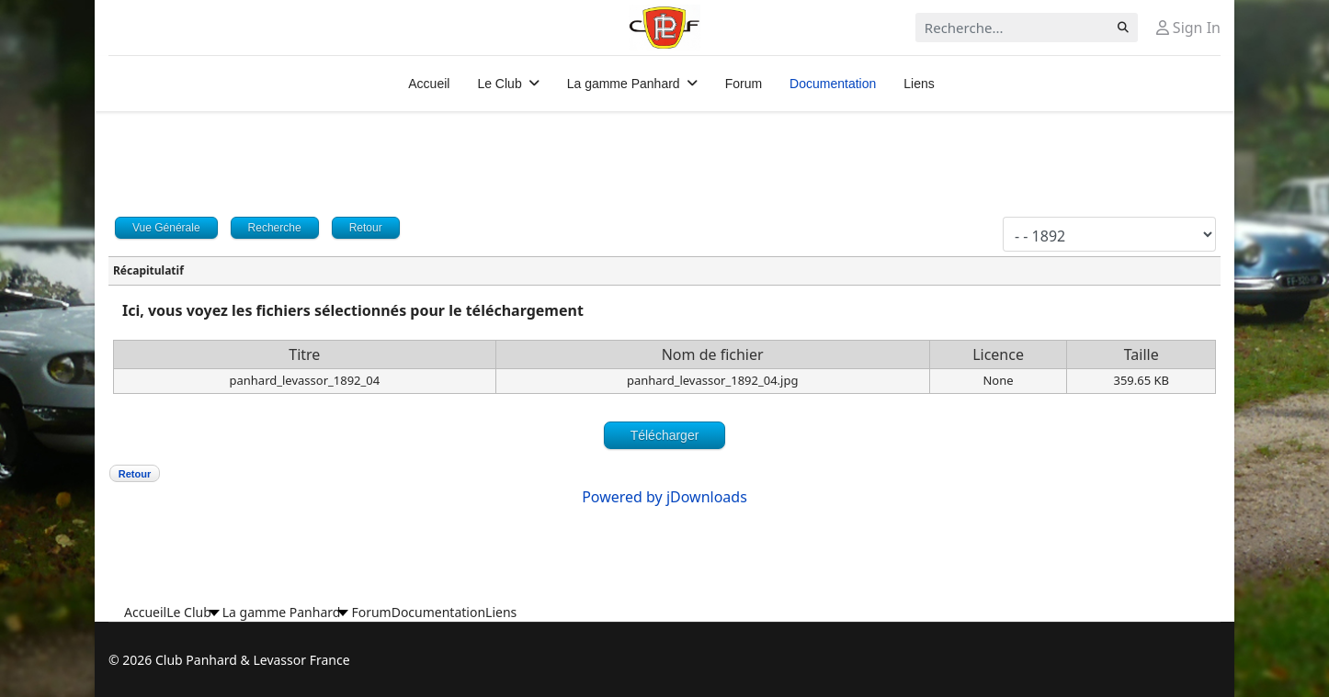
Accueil (428, 83)
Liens (918, 83)
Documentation (832, 83)
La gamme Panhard (623, 83)
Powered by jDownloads (664, 497)
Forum (743, 83)
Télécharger (664, 435)
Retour (135, 473)
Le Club (499, 83)
